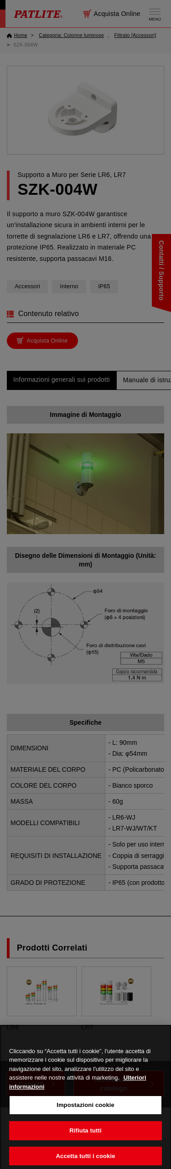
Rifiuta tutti (85, 1136)
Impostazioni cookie (85, 1110)
